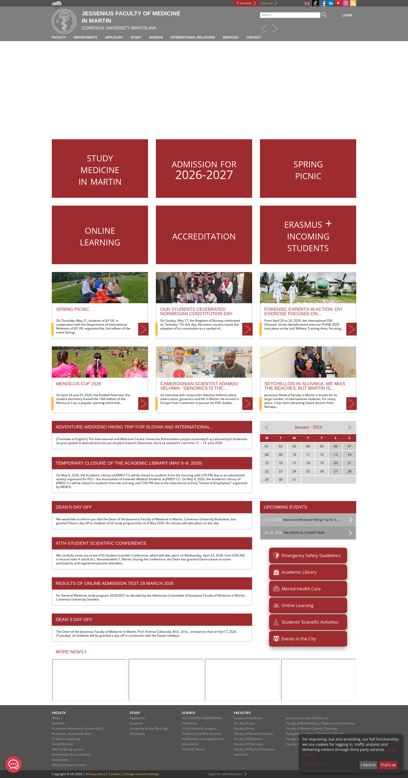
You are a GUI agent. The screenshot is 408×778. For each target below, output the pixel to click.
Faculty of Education (248, 739)
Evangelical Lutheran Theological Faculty (315, 733)
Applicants (137, 718)
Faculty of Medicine (248, 718)
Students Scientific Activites (201, 733)
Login (347, 15)
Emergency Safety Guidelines (307, 555)
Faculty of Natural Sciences (253, 733)
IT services (244, 3)
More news (70, 651)
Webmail (58, 723)
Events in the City (294, 639)
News (56, 718)
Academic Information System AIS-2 (78, 728)
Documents (60, 759)
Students (136, 723)
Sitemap (267, 3)
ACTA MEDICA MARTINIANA (202, 718)
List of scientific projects (199, 728)
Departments (85, 37)
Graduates (137, 733)
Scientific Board (193, 749)
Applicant (114, 37)
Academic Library (295, 572)
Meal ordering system (68, 749)
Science (156, 37)
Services (230, 37)
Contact (253, 37)
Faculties (242, 713)
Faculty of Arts (244, 728)
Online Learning (293, 605)
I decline (368, 764)
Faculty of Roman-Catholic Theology (311, 728)
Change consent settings (141, 774)
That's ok (388, 764)
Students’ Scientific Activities (305, 622)
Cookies (114, 774)
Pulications (189, 723)
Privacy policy (95, 774)
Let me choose (314, 763)
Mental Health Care (297, 589)
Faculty (59, 37)
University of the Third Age (149, 728)
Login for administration (225, 774)
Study (136, 37)
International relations (193, 37)
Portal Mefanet (62, 744)
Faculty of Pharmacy (248, 744)
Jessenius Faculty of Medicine (307, 718)
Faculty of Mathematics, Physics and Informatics (320, 723)
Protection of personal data (71, 733)
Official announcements (69, 765)
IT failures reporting (66, 739)
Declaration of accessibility (71, 754)
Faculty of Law (244, 723)
